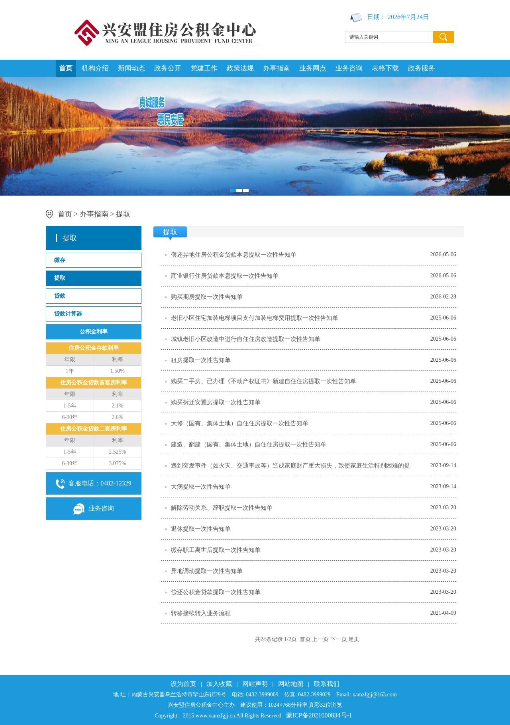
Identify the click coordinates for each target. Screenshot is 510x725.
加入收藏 (219, 683)
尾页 (353, 639)
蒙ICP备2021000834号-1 (319, 715)
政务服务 (421, 68)
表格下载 (385, 68)
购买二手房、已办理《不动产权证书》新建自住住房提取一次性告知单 (263, 381)
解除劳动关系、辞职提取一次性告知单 (222, 508)
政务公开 (167, 68)
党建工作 (204, 68)
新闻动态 (131, 68)
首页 (66, 68)
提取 (123, 214)
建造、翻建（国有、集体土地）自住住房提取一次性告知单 (248, 444)
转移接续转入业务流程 (201, 613)
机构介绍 (95, 68)
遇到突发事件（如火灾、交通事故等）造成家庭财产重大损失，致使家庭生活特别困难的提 (290, 465)
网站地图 (291, 683)
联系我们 (326, 683)
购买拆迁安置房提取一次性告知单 (216, 402)
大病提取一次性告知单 (201, 486)
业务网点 (312, 68)
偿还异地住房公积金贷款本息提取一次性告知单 (233, 254)
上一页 (320, 639)
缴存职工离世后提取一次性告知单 (216, 550)
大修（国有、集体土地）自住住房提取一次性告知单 (239, 423)
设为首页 (183, 683)
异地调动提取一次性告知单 (207, 571)
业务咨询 (349, 68)
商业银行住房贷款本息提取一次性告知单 (225, 276)
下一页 (338, 639)
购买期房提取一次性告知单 (207, 297)
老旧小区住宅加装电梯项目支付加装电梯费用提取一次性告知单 (254, 318)
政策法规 (240, 68)
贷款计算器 (68, 314)
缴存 (59, 260)
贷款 (59, 296)
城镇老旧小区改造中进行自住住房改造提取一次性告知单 (245, 339)
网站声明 (255, 683)
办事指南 (276, 68)
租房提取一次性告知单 (201, 360)
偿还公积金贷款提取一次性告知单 (216, 592)
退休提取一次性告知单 (201, 529)
